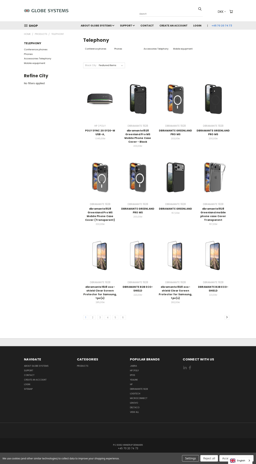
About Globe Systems (97, 25)
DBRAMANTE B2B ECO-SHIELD (138, 288)
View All (134, 412)
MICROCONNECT (138, 398)
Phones (28, 54)
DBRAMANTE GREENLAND (175, 209)
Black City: (91, 65)
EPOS (132, 375)
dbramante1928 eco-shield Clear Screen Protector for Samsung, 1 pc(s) (100, 292)
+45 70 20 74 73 (222, 25)
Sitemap (28, 388)
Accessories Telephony (37, 58)
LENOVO (134, 402)
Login (197, 25)
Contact (147, 25)
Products (82, 365)
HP (131, 384)
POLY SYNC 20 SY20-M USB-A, (100, 132)
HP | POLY (134, 370)
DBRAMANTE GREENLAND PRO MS (175, 132)
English (237, 460)
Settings (190, 458)
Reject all (209, 458)
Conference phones (35, 49)
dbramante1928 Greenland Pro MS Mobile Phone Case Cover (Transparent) (100, 214)
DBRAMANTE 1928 (139, 388)
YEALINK (134, 379)
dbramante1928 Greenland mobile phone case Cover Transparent (213, 214)
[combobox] (240, 460)
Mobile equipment (34, 63)
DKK (222, 11)
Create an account (173, 25)
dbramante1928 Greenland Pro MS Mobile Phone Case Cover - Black (137, 136)
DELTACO (134, 407)
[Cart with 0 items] (231, 11)
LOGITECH (135, 393)
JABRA (133, 365)
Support (127, 25)
